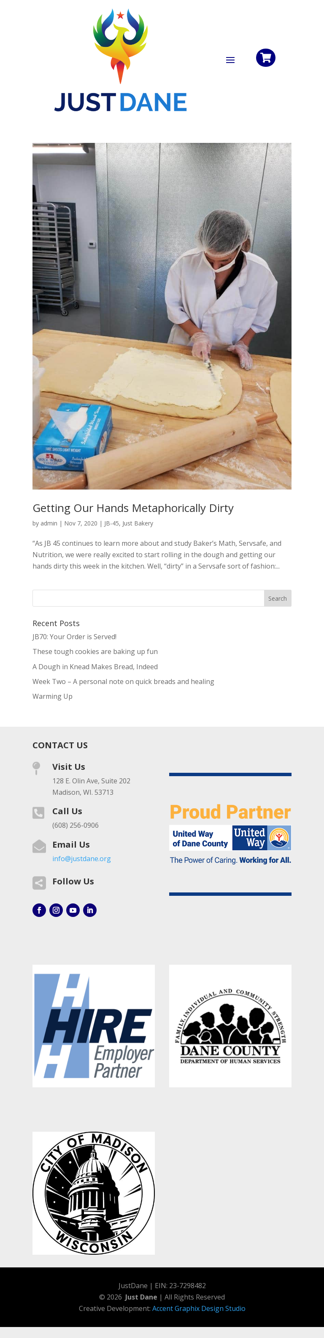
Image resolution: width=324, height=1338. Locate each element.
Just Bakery (137, 523)
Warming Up (52, 696)
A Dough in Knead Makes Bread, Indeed (95, 666)
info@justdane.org (81, 858)
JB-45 (111, 523)
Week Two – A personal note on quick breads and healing (123, 681)
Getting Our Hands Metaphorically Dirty (133, 507)
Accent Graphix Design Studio (199, 1308)
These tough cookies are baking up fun (95, 651)
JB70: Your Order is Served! (74, 636)
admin (48, 523)
